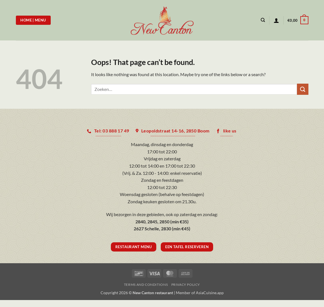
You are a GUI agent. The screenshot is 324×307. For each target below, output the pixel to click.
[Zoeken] (263, 20)
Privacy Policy (185, 284)
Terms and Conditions (146, 284)
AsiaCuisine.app (210, 292)
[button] (276, 20)
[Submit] (302, 89)
